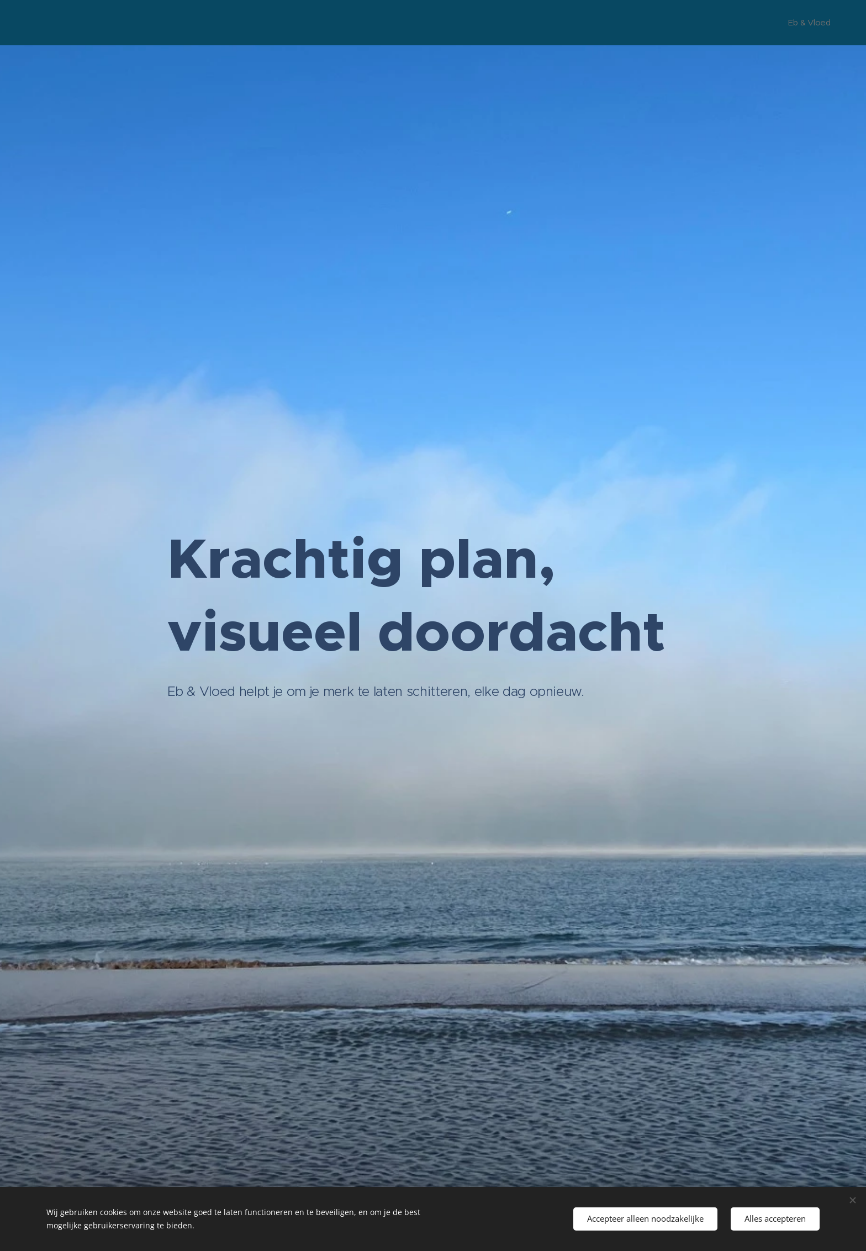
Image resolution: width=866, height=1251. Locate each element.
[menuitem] (807, 22)
